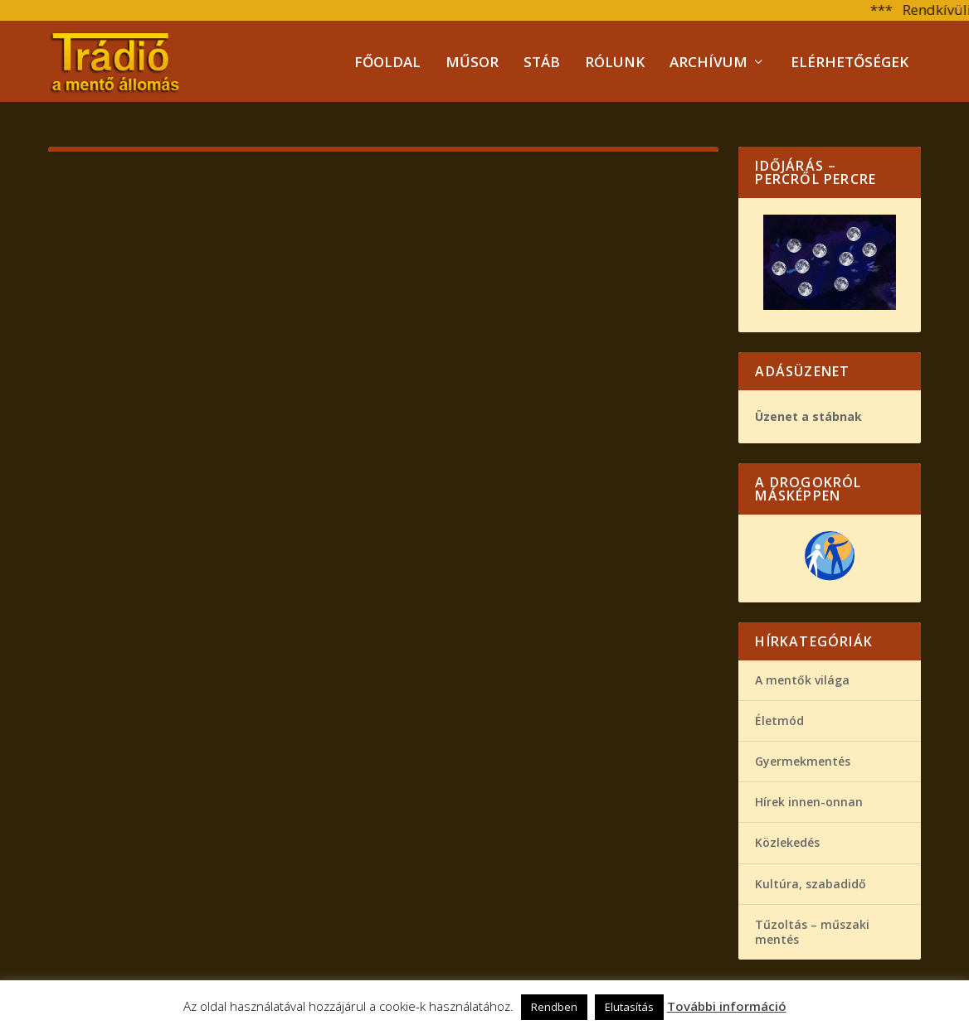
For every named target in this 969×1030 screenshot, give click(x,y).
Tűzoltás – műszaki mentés (812, 930)
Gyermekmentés (802, 760)
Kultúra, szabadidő (810, 882)
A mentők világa (802, 678)
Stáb (541, 62)
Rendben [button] (554, 1006)
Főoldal (387, 62)
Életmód (779, 720)
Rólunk (615, 62)
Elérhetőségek (849, 62)
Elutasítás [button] (629, 1006)
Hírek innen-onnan (809, 801)
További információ (726, 1006)
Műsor (472, 62)
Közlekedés (787, 841)
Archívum (708, 62)
